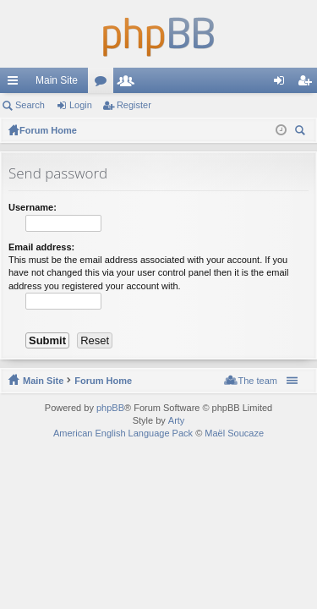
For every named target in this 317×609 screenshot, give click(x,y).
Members (129, 83)
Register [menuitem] (308, 83)
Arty (176, 420)
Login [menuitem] (283, 83)
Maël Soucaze (234, 433)
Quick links (16, 83)
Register (134, 105)
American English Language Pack (123, 433)
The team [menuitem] (257, 381)
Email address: (41, 247)
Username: (32, 207)
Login (80, 105)
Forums (104, 83)
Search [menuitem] (302, 132)
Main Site (57, 80)
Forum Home (103, 381)
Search (30, 105)
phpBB (110, 408)
